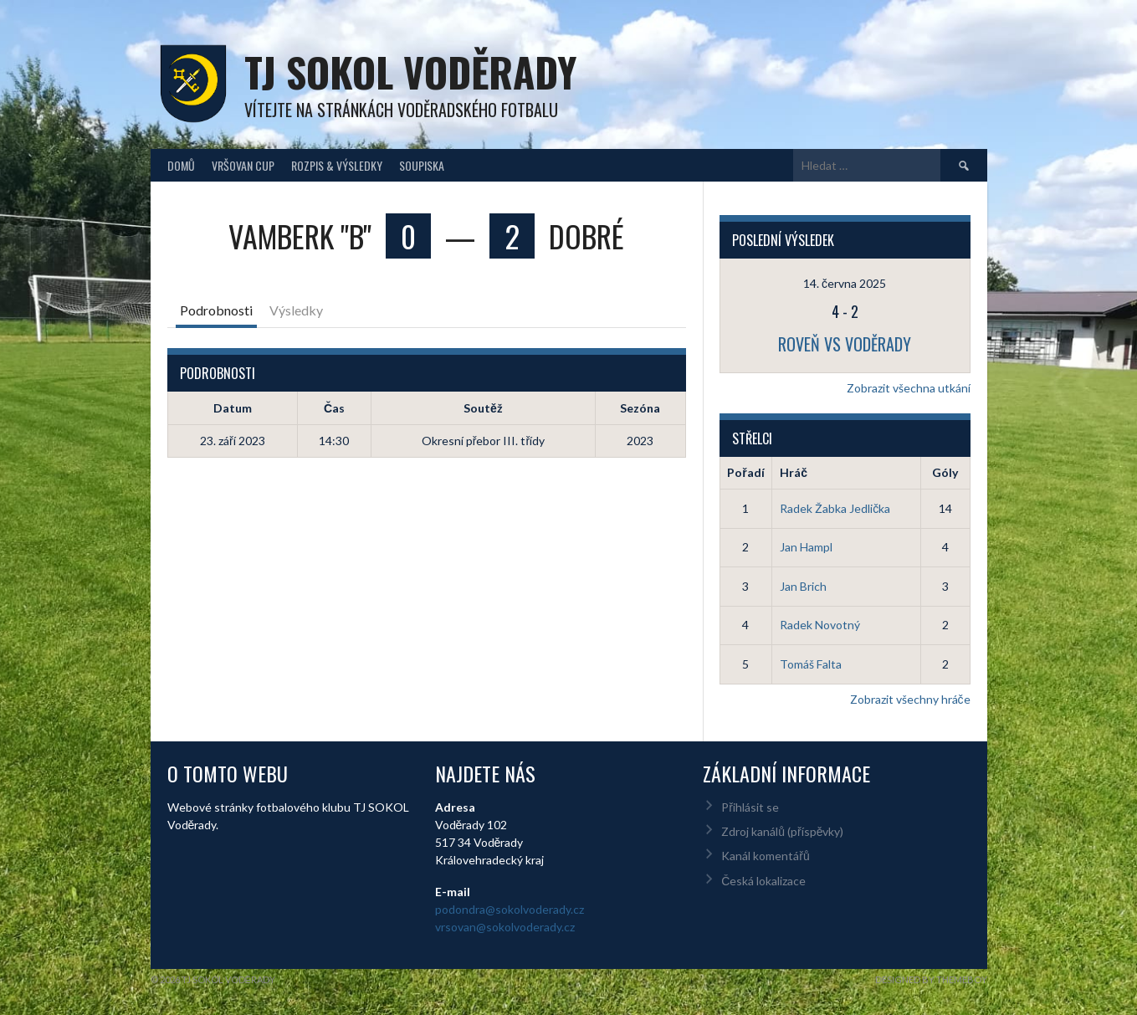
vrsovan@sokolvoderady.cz (505, 927)
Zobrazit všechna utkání (909, 388)
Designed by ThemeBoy (931, 979)
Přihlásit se (750, 807)
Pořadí (745, 472)
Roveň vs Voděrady (844, 343)
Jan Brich (803, 586)
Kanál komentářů (765, 855)
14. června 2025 (844, 283)
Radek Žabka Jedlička (835, 508)
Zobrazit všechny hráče (910, 699)
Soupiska (421, 165)
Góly (945, 472)
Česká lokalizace (763, 881)
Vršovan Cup (243, 165)
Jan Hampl (806, 547)
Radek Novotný (820, 625)
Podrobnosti (216, 310)
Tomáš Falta (811, 664)
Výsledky (296, 310)
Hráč (793, 472)
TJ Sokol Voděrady (410, 71)
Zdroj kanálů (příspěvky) (782, 831)
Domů (181, 165)
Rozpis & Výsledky (336, 165)
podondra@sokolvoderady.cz (509, 909)
